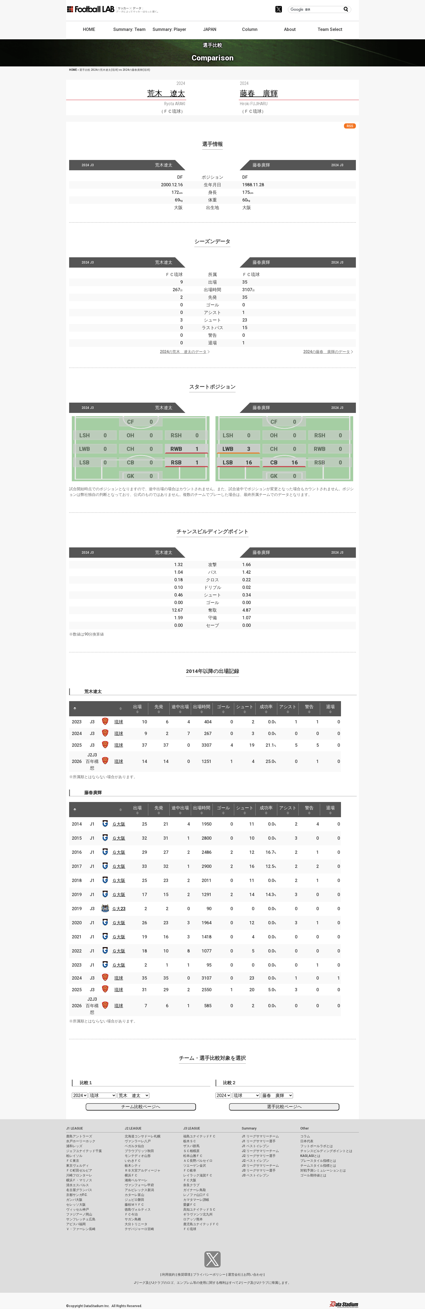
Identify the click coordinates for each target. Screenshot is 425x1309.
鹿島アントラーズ (79, 1136)
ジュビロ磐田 (134, 1200)
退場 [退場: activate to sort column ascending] (341, 708)
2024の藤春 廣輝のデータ (326, 351)
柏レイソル (74, 1156)
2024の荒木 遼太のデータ (183, 351)
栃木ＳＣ (189, 1141)
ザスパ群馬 (191, 1146)
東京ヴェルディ (77, 1165)
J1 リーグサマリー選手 (259, 1141)
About (290, 29)
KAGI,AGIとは (310, 1156)
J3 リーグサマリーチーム (260, 1165)
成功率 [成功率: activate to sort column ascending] (274, 708)
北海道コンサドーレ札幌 (142, 1136)
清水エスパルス (77, 1185)
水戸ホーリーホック (80, 1141)
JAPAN (209, 29)
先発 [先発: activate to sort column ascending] (161, 708)
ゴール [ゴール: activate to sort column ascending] (229, 708)
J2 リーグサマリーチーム (260, 1151)
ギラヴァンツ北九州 (197, 1214)
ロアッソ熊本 (193, 1219)
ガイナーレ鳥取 (194, 1190)
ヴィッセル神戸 (77, 1209)
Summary (249, 1128)
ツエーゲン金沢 (194, 1165)
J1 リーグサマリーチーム (260, 1136)
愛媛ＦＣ (189, 1205)
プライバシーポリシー (209, 1274)
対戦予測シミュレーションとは (323, 1170)
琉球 (119, 721)
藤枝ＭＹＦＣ (134, 1205)
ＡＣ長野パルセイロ (197, 1161)
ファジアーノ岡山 (79, 1214)
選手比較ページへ (284, 1106)
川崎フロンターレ (79, 1175)
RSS (350, 126)
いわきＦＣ (133, 1161)
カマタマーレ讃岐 (196, 1200)
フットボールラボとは (316, 1146)
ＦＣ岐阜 (189, 1170)
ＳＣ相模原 (191, 1151)
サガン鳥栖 (133, 1219)
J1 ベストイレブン (255, 1146)
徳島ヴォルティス (138, 1209)
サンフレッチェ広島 (80, 1219)
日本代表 (306, 1141)
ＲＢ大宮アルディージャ (142, 1170)
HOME (89, 29)
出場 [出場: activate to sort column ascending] (139, 708)
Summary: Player (169, 29)
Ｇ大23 (120, 908)
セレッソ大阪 (76, 1205)
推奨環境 (184, 1274)
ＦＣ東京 (72, 1161)
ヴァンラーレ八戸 (138, 1141)
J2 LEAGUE (133, 1128)
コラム (305, 1136)
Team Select (330, 29)
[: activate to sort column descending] (75, 709)
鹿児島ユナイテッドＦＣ (201, 1224)
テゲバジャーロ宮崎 (139, 1229)
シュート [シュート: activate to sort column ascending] (251, 708)
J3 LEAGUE (191, 1128)
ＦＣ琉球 (189, 1229)
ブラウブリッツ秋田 (139, 1151)
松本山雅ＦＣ (193, 1156)
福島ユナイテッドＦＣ (199, 1136)
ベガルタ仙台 (134, 1146)
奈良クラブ (191, 1185)
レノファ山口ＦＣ (196, 1195)
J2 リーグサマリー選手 (259, 1156)
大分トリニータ (136, 1224)
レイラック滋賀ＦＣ (197, 1175)
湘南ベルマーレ (136, 1180)
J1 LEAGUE (74, 1128)
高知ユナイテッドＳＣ (199, 1209)
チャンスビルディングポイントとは (326, 1151)
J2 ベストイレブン (255, 1161)
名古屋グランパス (79, 1190)
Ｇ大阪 (119, 824)
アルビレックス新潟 (139, 1190)
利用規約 (168, 1274)
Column (249, 29)
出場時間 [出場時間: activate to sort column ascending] (206, 708)
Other (304, 1128)
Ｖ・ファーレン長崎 (80, 1229)
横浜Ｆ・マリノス (79, 1180)
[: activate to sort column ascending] (87, 709)
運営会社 (234, 1274)
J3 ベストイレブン (255, 1175)
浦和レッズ (74, 1146)
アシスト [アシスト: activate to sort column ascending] (296, 708)
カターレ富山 (134, 1195)
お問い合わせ (253, 1274)
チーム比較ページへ (140, 1106)
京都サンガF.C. (77, 1195)
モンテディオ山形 (138, 1156)
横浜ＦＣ (131, 1175)
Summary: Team (129, 29)
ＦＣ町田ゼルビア (79, 1170)
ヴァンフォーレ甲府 (139, 1185)
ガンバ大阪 (74, 1200)
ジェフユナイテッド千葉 (84, 1151)
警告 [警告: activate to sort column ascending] (319, 708)
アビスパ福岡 (76, 1224)
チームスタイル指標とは (318, 1165)
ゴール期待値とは (313, 1175)
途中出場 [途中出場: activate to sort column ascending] (184, 708)
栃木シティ (133, 1165)
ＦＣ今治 (131, 1214)
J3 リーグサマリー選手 (259, 1170)
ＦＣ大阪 (189, 1180)
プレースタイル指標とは (318, 1161)
